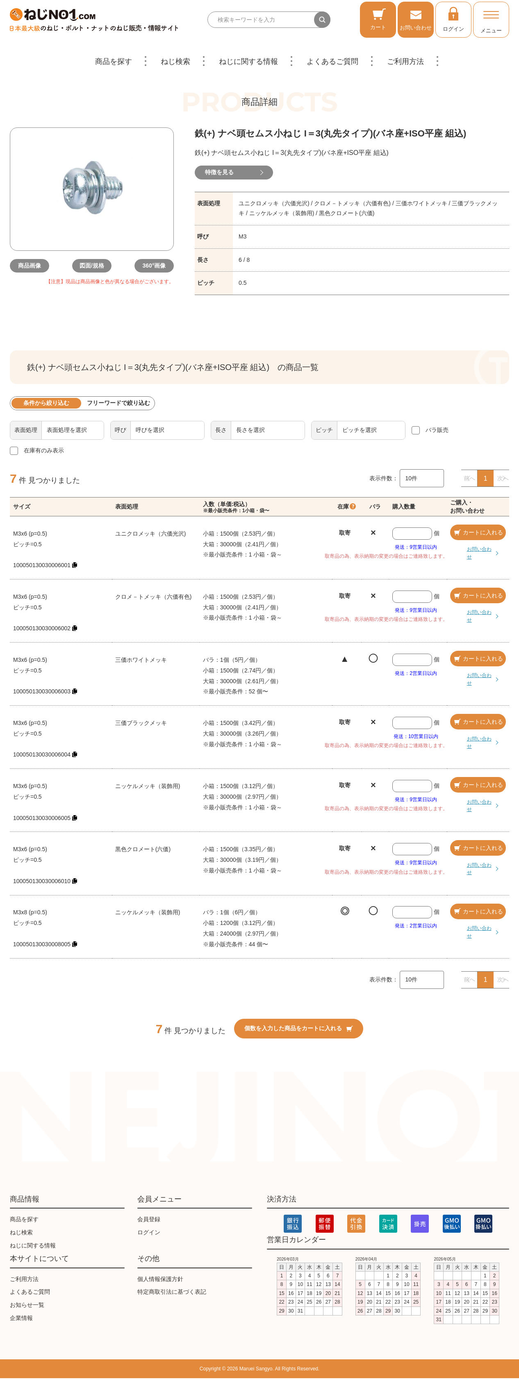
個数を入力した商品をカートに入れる (298, 1029)
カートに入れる (478, 533)
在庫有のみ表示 (44, 451)
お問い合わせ (416, 19)
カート (378, 19)
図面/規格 (92, 265)
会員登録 (148, 1220)
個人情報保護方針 (160, 1279)
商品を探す (113, 61)
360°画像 (149, 265)
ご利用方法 (405, 61)
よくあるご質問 (332, 61)
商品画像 (34, 265)
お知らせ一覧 (27, 1305)
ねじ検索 (175, 61)
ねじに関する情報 (248, 61)
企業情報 (21, 1318)
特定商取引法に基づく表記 (171, 1292)
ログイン (453, 19)
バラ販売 (437, 430)
